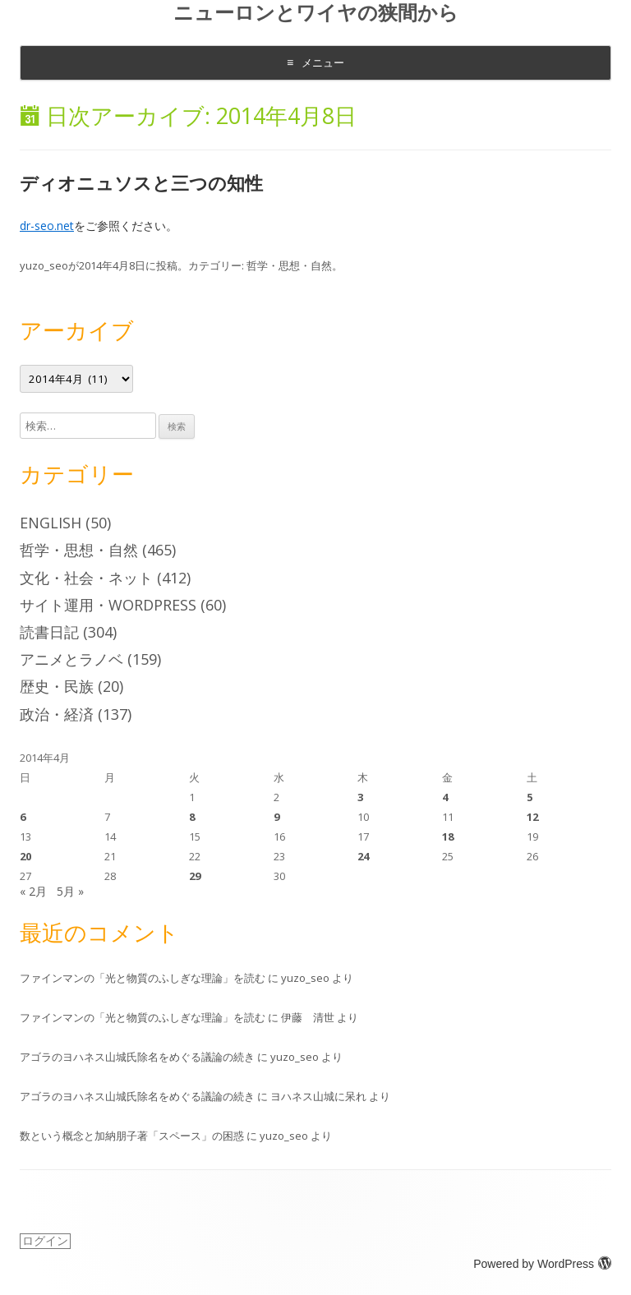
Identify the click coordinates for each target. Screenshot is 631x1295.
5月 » (70, 891)
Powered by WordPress (542, 1263)
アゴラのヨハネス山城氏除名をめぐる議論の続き (137, 1056)
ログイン (45, 1240)
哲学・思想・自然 (289, 265)
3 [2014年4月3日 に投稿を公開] (360, 797)
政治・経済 (57, 714)
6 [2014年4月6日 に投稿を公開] (22, 816)
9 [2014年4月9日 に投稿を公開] (276, 816)
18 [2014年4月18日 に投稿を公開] (448, 836)
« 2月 (33, 891)
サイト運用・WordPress (108, 605)
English (50, 522)
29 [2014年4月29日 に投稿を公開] (194, 876)
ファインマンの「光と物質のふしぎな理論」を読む (142, 977)
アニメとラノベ (71, 659)
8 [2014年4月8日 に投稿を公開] (192, 816)
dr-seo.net (47, 225)
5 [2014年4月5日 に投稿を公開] (529, 797)
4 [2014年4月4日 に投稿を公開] (445, 797)
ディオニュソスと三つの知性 (141, 182)
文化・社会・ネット (86, 578)
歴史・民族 (57, 686)
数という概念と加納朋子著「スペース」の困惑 (132, 1135)
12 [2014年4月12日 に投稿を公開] (532, 816)
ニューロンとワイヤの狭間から (315, 12)
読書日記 (49, 632)
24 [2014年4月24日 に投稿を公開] (363, 856)
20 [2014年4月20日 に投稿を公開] (25, 856)
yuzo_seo (44, 265)
